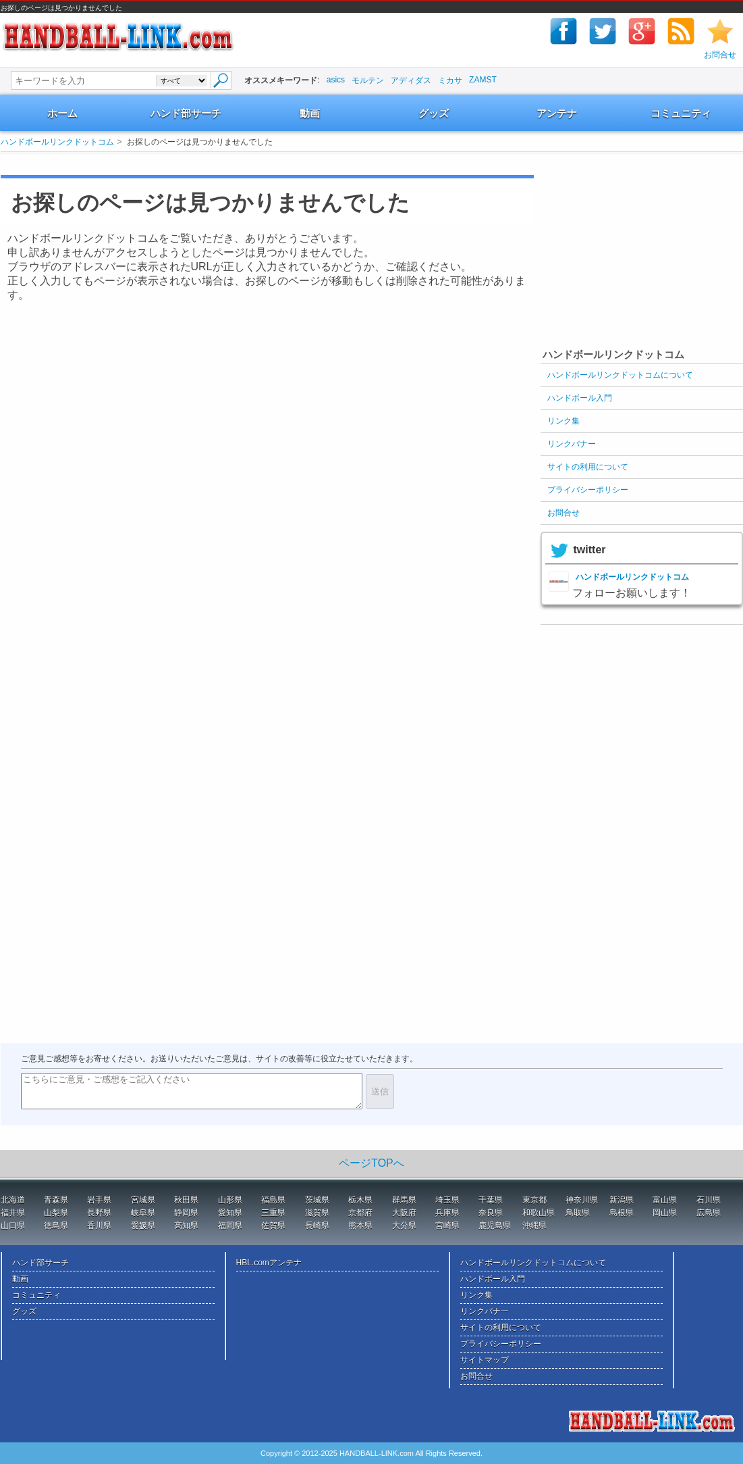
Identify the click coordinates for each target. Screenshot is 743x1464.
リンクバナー (571, 444)
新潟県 (621, 1200)
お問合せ (720, 54)
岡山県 (665, 1212)
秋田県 (186, 1200)
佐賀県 (273, 1225)
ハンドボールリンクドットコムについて (620, 375)
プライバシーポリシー (587, 490)
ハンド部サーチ (185, 113)
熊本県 (360, 1225)
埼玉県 (447, 1200)
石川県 (708, 1200)
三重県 (273, 1212)
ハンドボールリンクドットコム (57, 142)
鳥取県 (578, 1212)
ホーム (62, 113)
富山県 (665, 1200)
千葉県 (490, 1200)
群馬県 (404, 1200)
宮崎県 (447, 1225)
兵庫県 (447, 1212)
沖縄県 (534, 1225)
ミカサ (450, 80)
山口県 (13, 1225)
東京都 (534, 1200)
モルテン (368, 80)
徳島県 (56, 1225)
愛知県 (230, 1212)
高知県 (186, 1225)
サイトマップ (484, 1360)
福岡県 (230, 1225)
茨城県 (317, 1200)
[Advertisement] (642, 259)
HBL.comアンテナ (269, 1262)
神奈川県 (582, 1200)
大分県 (404, 1225)
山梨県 (56, 1212)
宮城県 (143, 1200)
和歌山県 (538, 1212)
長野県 (99, 1212)
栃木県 (360, 1200)
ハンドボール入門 (579, 398)
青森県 (56, 1200)
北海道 (13, 1200)
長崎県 (317, 1225)
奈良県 (490, 1212)
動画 (310, 113)
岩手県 (99, 1200)
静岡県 (186, 1212)
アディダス (411, 80)
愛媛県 (143, 1225)
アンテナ (556, 113)
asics (336, 79)
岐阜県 (143, 1212)
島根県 (621, 1212)
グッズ (433, 113)
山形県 (230, 1200)
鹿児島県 (494, 1225)
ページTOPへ (371, 1163)
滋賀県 (317, 1212)
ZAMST (483, 79)
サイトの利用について (587, 467)
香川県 (99, 1225)
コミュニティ (681, 113)
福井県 (13, 1212)
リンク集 (563, 421)
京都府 (360, 1212)
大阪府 (404, 1212)
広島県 (708, 1212)
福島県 (273, 1200)
